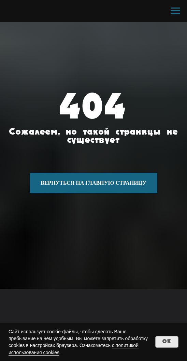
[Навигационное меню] (175, 11)
